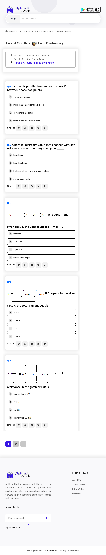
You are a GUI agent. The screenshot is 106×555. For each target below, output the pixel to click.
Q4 (8, 281)
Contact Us (77, 494)
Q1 (8, 86)
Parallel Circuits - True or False (29, 59)
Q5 (8, 360)
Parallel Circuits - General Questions (32, 55)
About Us (76, 480)
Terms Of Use (78, 484)
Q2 (8, 145)
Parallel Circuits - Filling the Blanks (34, 62)
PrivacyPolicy (78, 489)
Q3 (8, 203)
